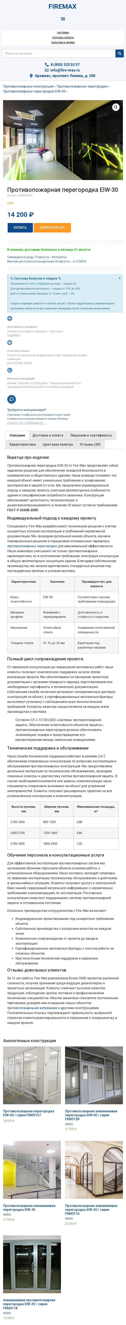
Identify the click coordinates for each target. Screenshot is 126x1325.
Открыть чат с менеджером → (26, 422)
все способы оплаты (19, 362)
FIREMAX (62, 6)
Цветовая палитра (58, 444)
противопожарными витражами (32, 1008)
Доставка (63, 32)
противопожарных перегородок (32, 546)
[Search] (119, 53)
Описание (17, 435)
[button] (63, 18)
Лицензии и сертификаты (91, 435)
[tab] (17, 435)
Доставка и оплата (47, 435)
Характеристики (23, 444)
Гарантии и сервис (63, 42)
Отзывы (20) (90, 444)
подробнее (13, 335)
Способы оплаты (63, 37)
